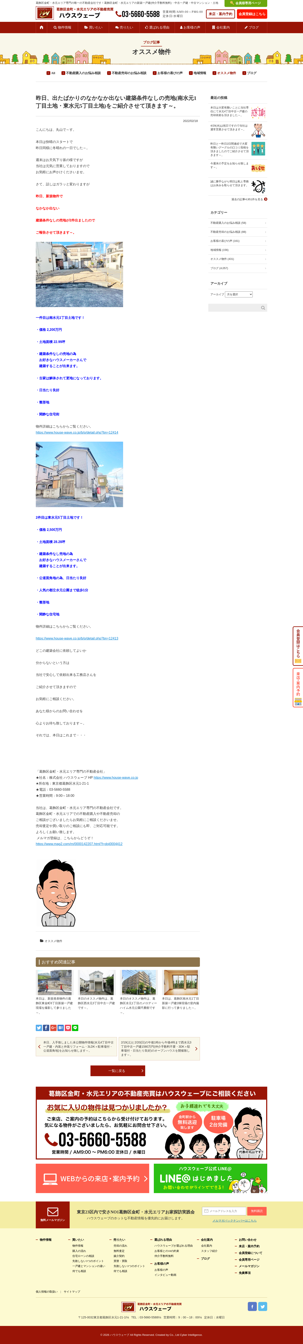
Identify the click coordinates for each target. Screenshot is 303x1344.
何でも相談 (79, 1271)
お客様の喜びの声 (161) (224, 240)
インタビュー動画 (165, 1274)
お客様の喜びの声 (170, 73)
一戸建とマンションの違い (88, 1266)
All (53, 73)
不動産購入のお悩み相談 (83, 73)
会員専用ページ (249, 1259)
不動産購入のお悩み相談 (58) (228, 222)
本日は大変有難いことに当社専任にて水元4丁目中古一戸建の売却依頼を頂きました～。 (229, 111)
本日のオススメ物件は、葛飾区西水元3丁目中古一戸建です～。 (96, 1003)
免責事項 (245, 1273)
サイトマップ (72, 1291)
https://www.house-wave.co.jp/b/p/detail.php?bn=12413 (77, 638)
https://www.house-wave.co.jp (116, 777)
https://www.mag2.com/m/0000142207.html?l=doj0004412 (79, 844)
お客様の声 (191, 27)
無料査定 (119, 1250)
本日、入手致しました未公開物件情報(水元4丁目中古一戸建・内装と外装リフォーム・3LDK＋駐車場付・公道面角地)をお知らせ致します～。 (78, 1046)
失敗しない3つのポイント (88, 1261)
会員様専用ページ (248, 3)
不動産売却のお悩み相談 (129, 73)
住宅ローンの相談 (83, 1256)
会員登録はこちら (252, 14)
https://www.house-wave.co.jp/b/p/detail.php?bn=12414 (77, 432)
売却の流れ (120, 1245)
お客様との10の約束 (166, 1250)
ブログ (254, 27)
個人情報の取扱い (47, 1291)
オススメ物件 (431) (222, 258)
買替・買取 (120, 1261)
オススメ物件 (226, 73)
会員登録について (250, 1253)
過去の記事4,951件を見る (247, 199)
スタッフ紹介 (209, 1250)
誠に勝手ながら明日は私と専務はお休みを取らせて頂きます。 (229, 183)
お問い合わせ (247, 1239)
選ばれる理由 (159, 27)
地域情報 (200, 73)
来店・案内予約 (220, 14)
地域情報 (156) (219, 249)
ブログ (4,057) (219, 268)
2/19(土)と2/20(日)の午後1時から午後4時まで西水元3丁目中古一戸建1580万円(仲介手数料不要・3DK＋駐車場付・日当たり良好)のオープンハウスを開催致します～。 (156, 1048)
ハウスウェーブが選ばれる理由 (173, 1245)
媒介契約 (119, 1256)
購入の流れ (79, 1250)
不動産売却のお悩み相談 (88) (228, 231)
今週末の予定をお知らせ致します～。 (229, 165)
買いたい (95, 27)
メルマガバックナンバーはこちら (235, 1220)
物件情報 (64, 27)
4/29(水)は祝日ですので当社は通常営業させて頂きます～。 (229, 127)
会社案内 (223, 27)
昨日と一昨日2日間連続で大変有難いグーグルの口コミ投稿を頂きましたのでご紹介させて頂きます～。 (229, 149)
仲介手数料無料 (164, 1256)
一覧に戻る (116, 1071)
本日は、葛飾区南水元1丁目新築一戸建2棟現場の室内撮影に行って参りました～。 (180, 1003)
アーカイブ (217, 294)
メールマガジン (249, 1266)
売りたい (126, 27)
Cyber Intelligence (191, 1334)
